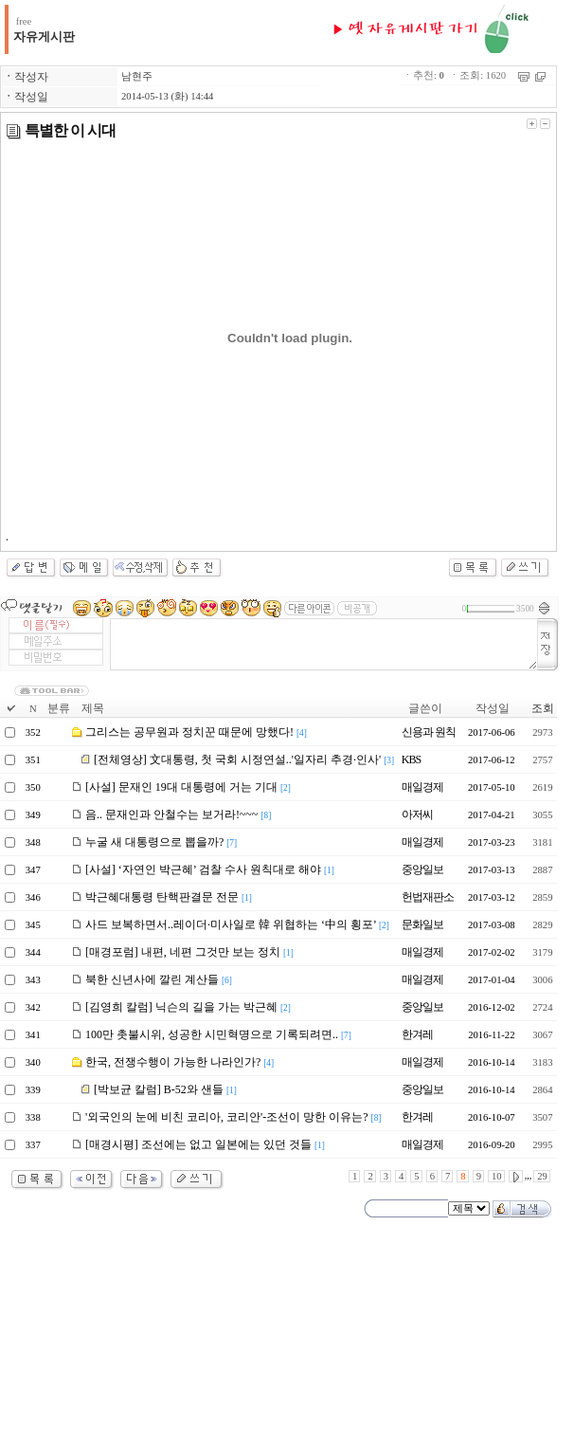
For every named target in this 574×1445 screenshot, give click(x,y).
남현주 (136, 76)
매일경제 (422, 787)
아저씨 (417, 814)
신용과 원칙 (429, 732)
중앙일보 (422, 869)
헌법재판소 (428, 897)
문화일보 (422, 924)
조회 (542, 708)
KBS (411, 759)
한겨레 (417, 1034)
